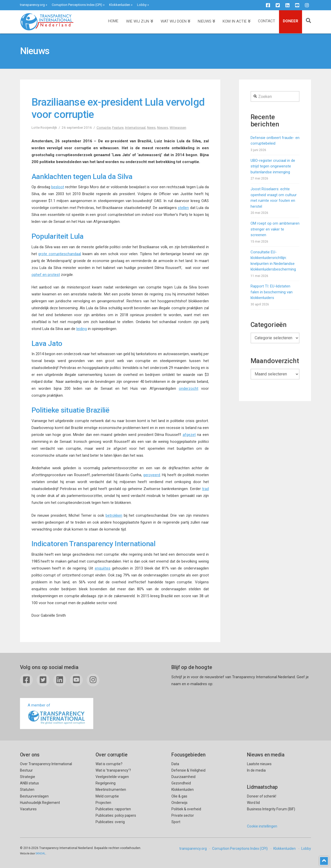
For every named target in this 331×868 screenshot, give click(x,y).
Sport (175, 822)
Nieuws (162, 127)
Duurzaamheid (183, 777)
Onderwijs (179, 803)
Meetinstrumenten (111, 789)
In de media (256, 770)
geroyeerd (151, 475)
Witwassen (178, 127)
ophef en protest (46, 274)
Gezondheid (181, 783)
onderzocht (188, 388)
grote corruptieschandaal (59, 254)
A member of (57, 714)
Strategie (27, 777)
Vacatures (28, 809)
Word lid (253, 803)
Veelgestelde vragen (112, 777)
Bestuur (26, 770)
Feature (117, 127)
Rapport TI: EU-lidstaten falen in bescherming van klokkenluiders (272, 292)
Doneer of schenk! (261, 796)
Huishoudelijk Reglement (40, 803)
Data (175, 764)
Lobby (142, 5)
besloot (57, 187)
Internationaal (135, 127)
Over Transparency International (46, 764)
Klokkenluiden (119, 5)
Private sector (182, 815)
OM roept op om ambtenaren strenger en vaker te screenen (275, 229)
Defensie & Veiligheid (188, 770)
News (151, 127)
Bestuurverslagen (34, 796)
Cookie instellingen (262, 826)
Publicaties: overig (110, 822)
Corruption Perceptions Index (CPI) (77, 5)
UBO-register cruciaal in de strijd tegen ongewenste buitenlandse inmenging (273, 166)
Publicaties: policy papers (116, 815)
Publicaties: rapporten (113, 809)
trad (205, 488)
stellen (183, 207)
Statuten (27, 789)
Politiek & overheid (186, 809)
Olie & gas (179, 796)
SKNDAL (41, 853)
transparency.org (32, 5)
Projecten (103, 803)
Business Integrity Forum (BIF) (271, 809)
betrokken (114, 515)
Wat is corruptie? (109, 764)
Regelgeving (106, 783)
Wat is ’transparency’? (113, 770)
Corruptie (104, 127)
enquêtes (102, 568)
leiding (81, 328)
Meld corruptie (107, 796)
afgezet (189, 434)
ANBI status (29, 783)
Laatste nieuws (259, 764)
